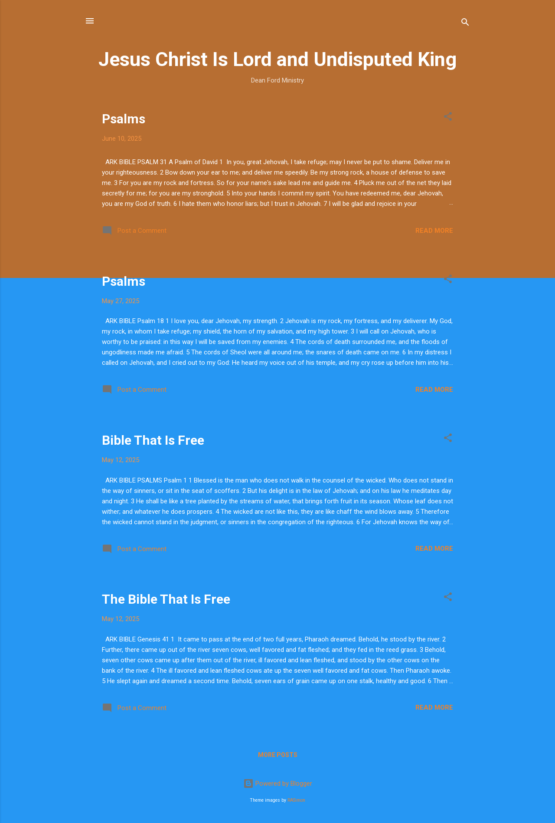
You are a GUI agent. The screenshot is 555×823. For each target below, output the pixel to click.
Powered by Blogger (277, 783)
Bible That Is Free (153, 440)
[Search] (465, 23)
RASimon (296, 800)
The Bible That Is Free (166, 599)
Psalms (123, 118)
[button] (448, 118)
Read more (434, 231)
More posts (277, 754)
